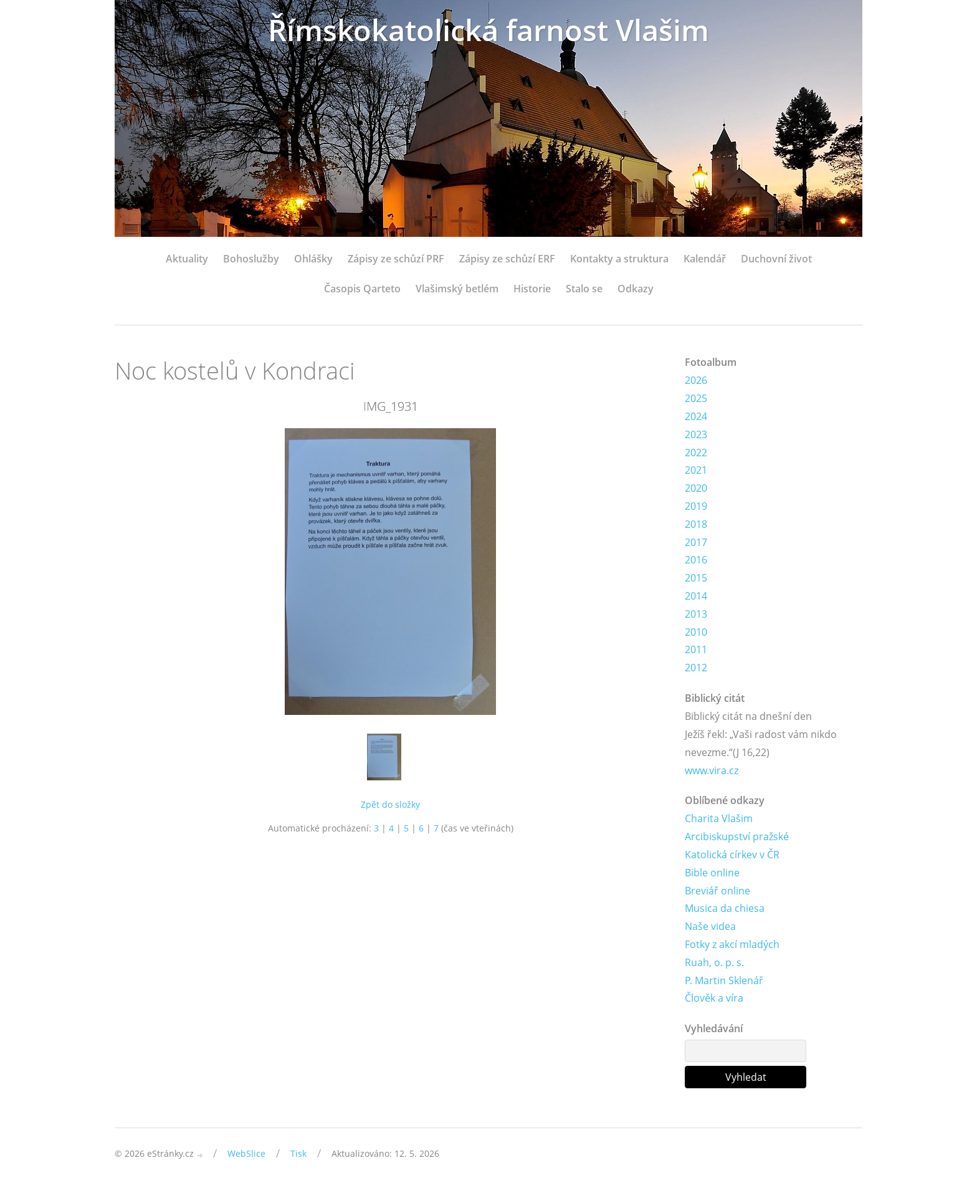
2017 (696, 542)
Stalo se (584, 288)
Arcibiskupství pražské (737, 836)
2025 (696, 398)
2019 (696, 506)
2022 (696, 452)
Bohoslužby (251, 259)
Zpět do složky (390, 804)
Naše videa (710, 926)
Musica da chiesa (725, 908)
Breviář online (717, 891)
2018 (696, 524)
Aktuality (187, 259)
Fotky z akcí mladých (732, 944)
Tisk (298, 1153)
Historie (532, 288)
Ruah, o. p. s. (714, 962)
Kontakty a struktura (619, 259)
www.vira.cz (711, 770)
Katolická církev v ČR (732, 854)
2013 (696, 614)
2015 (696, 578)
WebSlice (246, 1153)
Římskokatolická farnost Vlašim (488, 29)
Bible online (712, 872)
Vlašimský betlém (457, 288)
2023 (696, 434)
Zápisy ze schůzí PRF (396, 259)
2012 (696, 667)
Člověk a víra (714, 998)
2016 (696, 560)
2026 (696, 380)
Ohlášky (313, 259)
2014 (696, 596)
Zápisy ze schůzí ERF (507, 259)
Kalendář (705, 259)
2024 (696, 416)
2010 (696, 632)
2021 (696, 470)
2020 (696, 488)
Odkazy (635, 288)
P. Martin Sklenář (724, 980)
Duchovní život (776, 259)
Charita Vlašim (719, 818)
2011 (696, 649)
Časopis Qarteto (362, 288)
